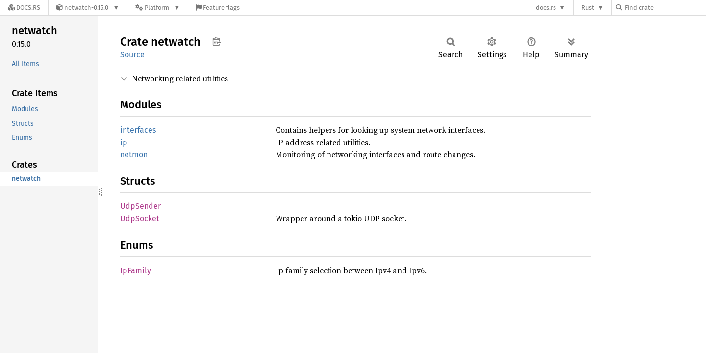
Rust (587, 7)
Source (132, 54)
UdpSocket (139, 218)
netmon (134, 154)
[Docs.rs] (24, 7)
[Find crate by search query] (665, 7)
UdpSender (140, 206)
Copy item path (216, 41)
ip (123, 142)
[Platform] (157, 7)
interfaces (138, 130)
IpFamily (135, 270)
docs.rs (546, 7)
